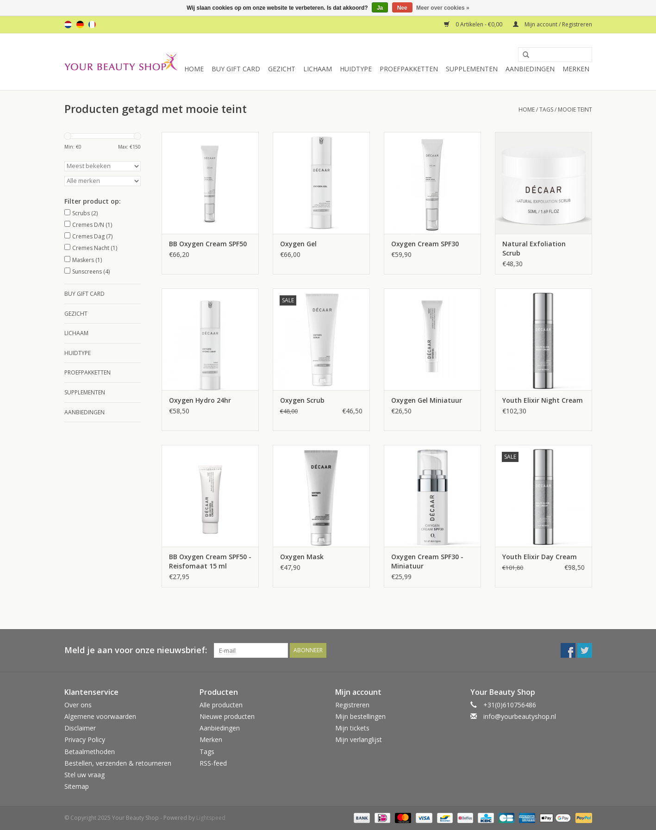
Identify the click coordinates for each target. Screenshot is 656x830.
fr (92, 24)
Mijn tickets (352, 728)
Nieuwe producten (227, 716)
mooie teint (575, 109)
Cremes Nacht (94, 248)
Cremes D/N (92, 225)
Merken (575, 68)
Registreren (352, 704)
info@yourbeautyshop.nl (519, 716)
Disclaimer (80, 728)
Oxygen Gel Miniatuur (426, 400)
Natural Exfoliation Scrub (534, 248)
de (80, 24)
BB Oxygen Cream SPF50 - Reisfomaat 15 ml (210, 561)
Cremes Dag (92, 236)
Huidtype (356, 68)
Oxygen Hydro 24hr (200, 400)
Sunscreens (91, 271)
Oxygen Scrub (302, 400)
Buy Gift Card (236, 68)
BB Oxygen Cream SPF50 (208, 243)
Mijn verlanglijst (358, 739)
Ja (380, 8)
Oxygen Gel (298, 243)
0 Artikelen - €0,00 (474, 24)
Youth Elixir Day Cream (539, 556)
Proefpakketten (409, 68)
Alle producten (221, 704)
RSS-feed (213, 763)
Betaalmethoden (89, 751)
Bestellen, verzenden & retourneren (117, 763)
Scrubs (85, 213)
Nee (402, 8)
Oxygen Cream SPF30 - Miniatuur (427, 561)
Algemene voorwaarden (100, 716)
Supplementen (472, 68)
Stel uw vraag (84, 774)
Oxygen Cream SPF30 (425, 243)
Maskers (87, 260)
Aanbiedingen (530, 68)
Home (194, 68)
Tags (546, 109)
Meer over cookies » (442, 8)
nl (68, 24)
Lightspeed (210, 818)
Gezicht (281, 68)
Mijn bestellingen (360, 716)
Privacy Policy (84, 739)
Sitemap (76, 786)
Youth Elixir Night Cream (542, 400)
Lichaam (317, 68)
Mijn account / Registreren (552, 24)
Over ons (78, 704)
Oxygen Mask (302, 556)
